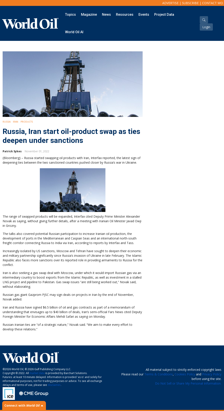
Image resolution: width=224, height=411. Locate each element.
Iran (15, 121)
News (106, 14)
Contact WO (212, 3)
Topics (70, 14)
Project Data (164, 14)
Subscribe (190, 3)
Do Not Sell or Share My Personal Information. (188, 383)
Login (206, 27)
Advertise (170, 3)
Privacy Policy (211, 374)
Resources (124, 14)
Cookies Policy (185, 374)
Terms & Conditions (158, 374)
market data (37, 373)
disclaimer (54, 385)
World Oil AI (74, 32)
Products (27, 121)
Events (143, 14)
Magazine (89, 14)
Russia (6, 121)
